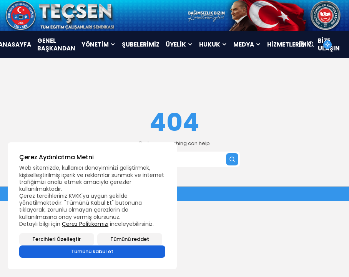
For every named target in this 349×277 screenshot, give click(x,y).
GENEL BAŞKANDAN (56, 44)
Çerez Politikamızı (85, 224)
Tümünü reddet (129, 239)
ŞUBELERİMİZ (141, 44)
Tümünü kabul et (92, 251)
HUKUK (213, 44)
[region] (92, 205)
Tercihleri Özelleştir (56, 239)
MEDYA (247, 44)
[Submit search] (232, 159)
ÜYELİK (179, 44)
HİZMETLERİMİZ (289, 44)
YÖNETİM (98, 44)
